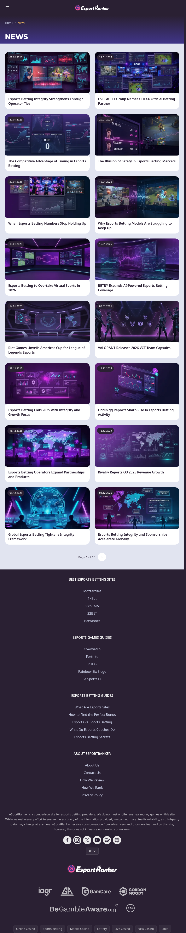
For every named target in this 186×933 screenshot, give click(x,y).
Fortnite (92, 656)
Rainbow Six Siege (92, 671)
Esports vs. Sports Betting (92, 722)
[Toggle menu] (7, 8)
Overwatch (92, 649)
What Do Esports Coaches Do (92, 729)
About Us (92, 765)
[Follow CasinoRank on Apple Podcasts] (117, 840)
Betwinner (92, 621)
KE (92, 851)
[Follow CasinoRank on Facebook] (67, 840)
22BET (92, 613)
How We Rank (92, 787)
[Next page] (102, 557)
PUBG (92, 664)
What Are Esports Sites (92, 707)
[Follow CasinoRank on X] (87, 840)
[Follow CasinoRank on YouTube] (97, 840)
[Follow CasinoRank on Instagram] (77, 840)
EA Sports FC (92, 679)
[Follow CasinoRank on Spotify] (107, 840)
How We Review (92, 780)
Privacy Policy (92, 795)
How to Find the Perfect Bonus (92, 714)
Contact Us (92, 772)
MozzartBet (92, 591)
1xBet (92, 598)
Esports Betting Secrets (92, 737)
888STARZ (92, 606)
